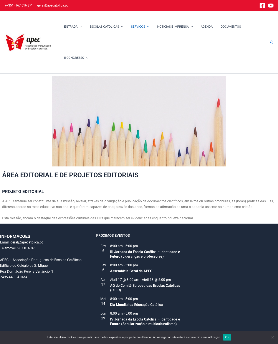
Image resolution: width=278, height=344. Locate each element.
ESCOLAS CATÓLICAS (105, 26)
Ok (227, 337)
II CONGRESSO (250, 26)
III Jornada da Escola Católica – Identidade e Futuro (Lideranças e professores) (145, 223)
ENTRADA (73, 26)
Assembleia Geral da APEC (131, 240)
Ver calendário (107, 302)
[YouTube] (271, 5)
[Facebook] (262, 5)
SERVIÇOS (137, 26)
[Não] (272, 337)
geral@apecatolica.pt (52, 5)
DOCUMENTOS (222, 26)
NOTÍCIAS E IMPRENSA (170, 26)
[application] (80, 26)
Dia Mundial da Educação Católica (136, 274)
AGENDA (200, 26)
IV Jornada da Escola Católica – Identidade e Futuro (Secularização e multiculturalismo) (145, 290)
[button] (272, 26)
